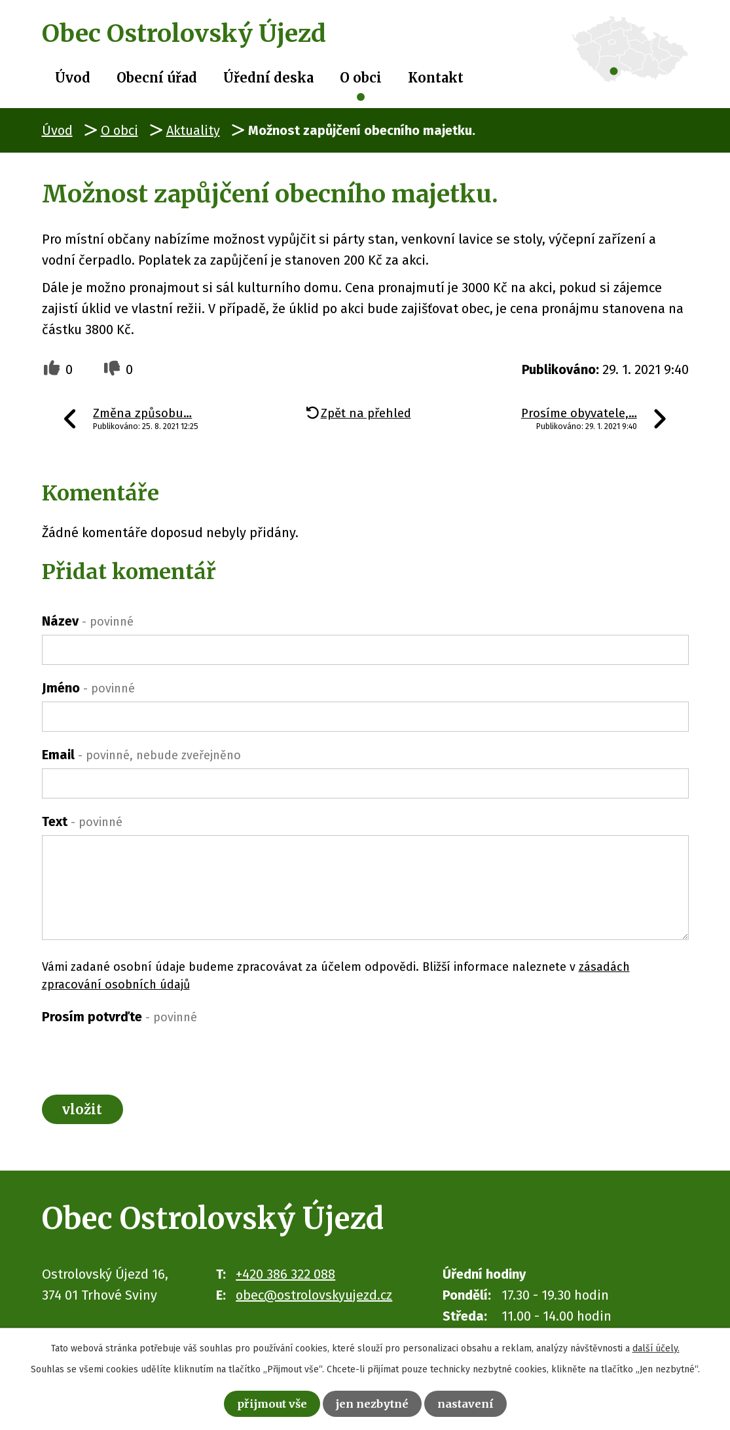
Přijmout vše (259, 1401)
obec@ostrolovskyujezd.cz (314, 1301)
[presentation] (141, 1056)
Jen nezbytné (375, 1401)
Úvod (72, 77)
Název (88, 621)
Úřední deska (268, 77)
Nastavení (481, 1401)
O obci (361, 77)
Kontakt (436, 77)
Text (82, 821)
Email (141, 754)
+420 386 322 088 (285, 1280)
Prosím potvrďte (119, 1017)
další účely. (656, 1344)
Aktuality (193, 130)
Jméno (88, 688)
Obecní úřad (157, 77)
